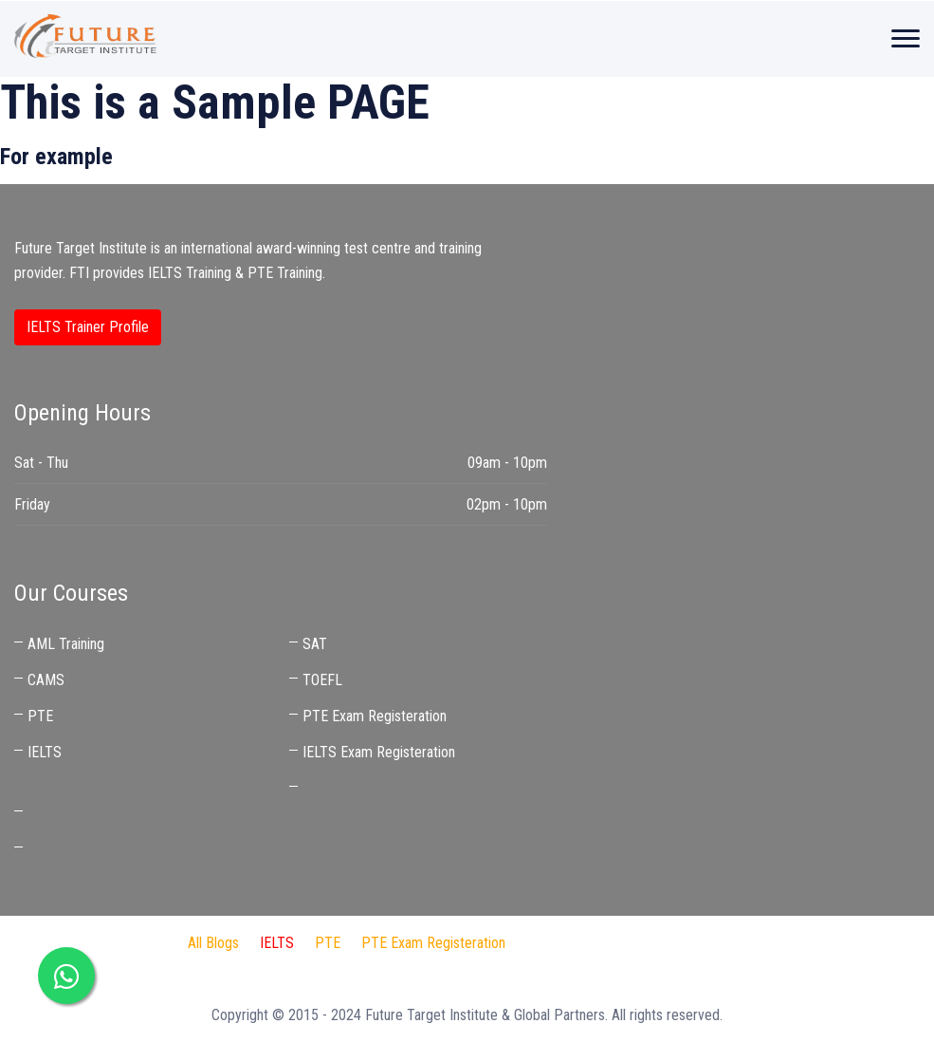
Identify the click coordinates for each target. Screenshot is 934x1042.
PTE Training (284, 273)
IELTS (44, 752)
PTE (40, 716)
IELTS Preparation (381, 967)
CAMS (45, 680)
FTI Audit (553, 943)
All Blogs (213, 943)
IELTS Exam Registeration (378, 752)
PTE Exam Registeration (374, 716)
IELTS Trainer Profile (88, 327)
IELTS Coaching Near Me (100, 813)
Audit (717, 943)
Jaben (663, 943)
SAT (314, 644)
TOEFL (322, 680)
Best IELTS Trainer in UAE (103, 849)
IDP (612, 943)
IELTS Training (189, 273)
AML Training (65, 644)
